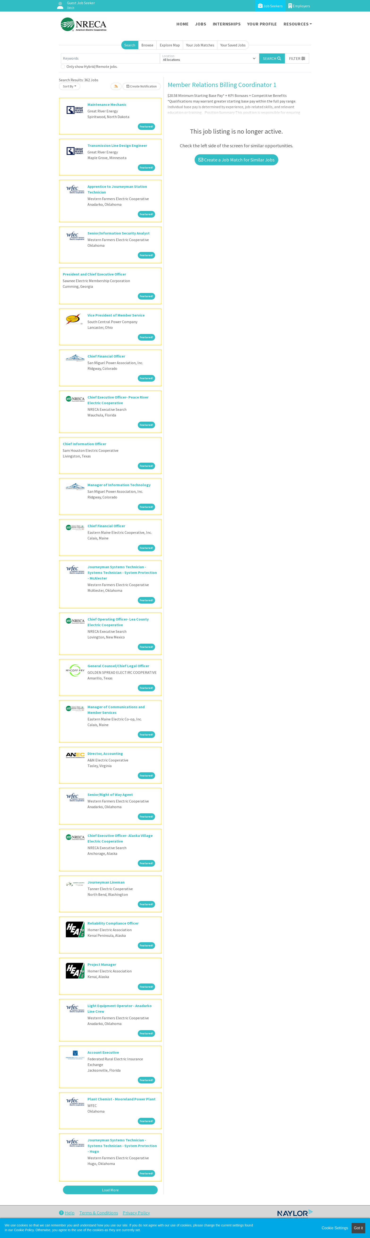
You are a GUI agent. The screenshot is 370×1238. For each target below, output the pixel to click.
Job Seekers (270, 6)
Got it (358, 1228)
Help (67, 1213)
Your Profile (262, 24)
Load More (110, 1190)
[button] (297, 58)
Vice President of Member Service (116, 315)
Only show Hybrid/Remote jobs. (92, 66)
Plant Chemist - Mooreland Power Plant (122, 1099)
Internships (227, 24)
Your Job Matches (200, 45)
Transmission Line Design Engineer (117, 145)
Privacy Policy (136, 1213)
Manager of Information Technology (119, 484)
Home (183, 24)
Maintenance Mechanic (107, 104)
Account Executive (103, 1052)
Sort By (68, 86)
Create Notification (141, 86)
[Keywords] (110, 58)
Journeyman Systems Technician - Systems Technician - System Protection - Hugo (122, 1146)
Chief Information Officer (84, 443)
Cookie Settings (335, 1228)
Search (129, 45)
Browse (147, 45)
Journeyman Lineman (106, 882)
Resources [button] (296, 24)
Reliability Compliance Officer (113, 923)
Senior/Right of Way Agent (110, 794)
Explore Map (170, 45)
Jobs (200, 24)
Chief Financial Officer (106, 356)
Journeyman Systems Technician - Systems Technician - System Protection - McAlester (122, 572)
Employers (299, 6)
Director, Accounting (105, 753)
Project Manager (102, 964)
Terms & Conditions (98, 1213)
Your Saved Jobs (233, 45)
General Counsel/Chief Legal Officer (118, 665)
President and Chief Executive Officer (94, 274)
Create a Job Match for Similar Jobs (236, 160)
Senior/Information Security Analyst (119, 233)
